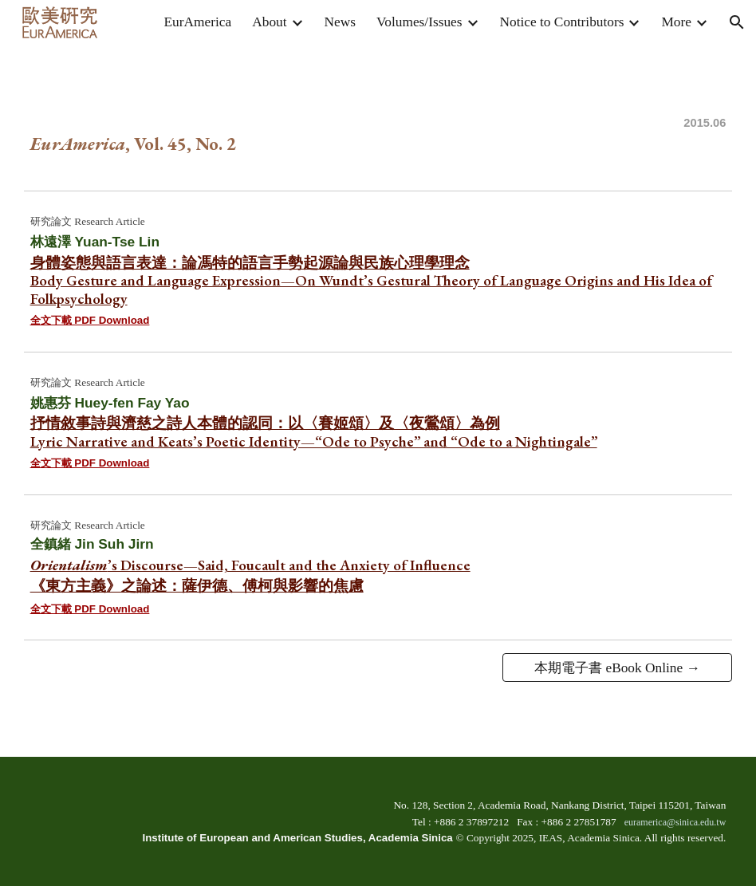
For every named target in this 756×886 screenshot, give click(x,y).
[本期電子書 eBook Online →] (617, 667)
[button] (737, 22)
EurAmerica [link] (198, 22)
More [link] (676, 22)
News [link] (340, 22)
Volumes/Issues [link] (419, 22)
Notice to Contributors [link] (562, 22)
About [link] (269, 22)
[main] (378, 114)
